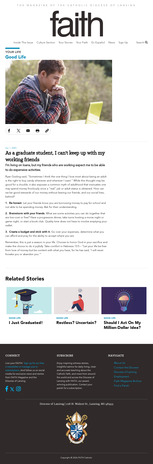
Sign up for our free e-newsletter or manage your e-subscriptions (24, 367)
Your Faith (82, 42)
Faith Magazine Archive (127, 381)
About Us (119, 363)
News (111, 42)
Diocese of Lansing (125, 372)
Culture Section (46, 42)
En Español (98, 42)
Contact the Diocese (126, 367)
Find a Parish (121, 386)
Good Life (15, 57)
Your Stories (66, 42)
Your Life (13, 52)
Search (142, 42)
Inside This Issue (23, 42)
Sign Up (123, 42)
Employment (121, 376)
